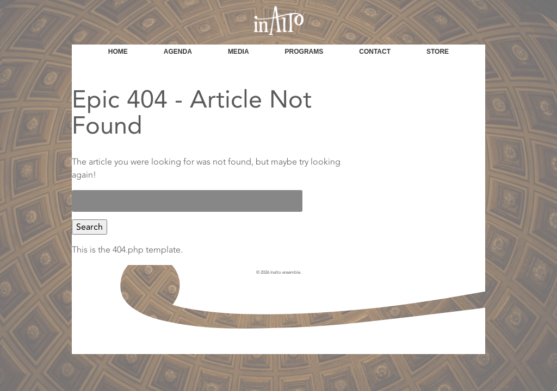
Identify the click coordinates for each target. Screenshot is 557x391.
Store (437, 51)
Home (118, 51)
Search (89, 227)
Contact (375, 51)
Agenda (178, 51)
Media (238, 51)
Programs (304, 51)
